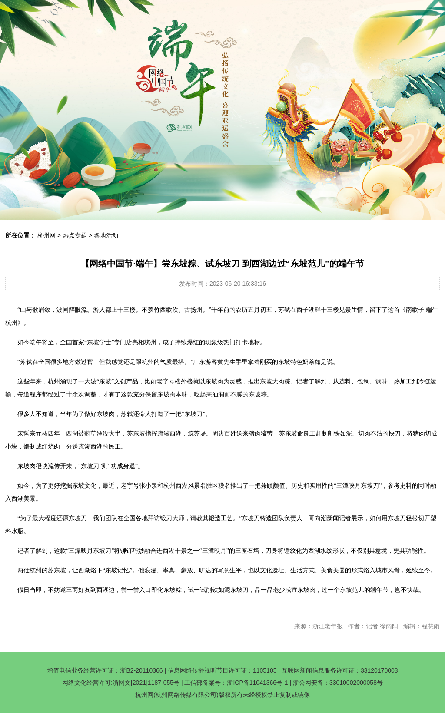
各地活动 (106, 235)
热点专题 (75, 235)
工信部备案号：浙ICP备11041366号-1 (236, 682)
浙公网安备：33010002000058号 (338, 682)
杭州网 (46, 235)
